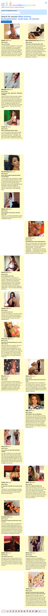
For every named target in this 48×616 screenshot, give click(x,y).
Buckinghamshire (9, 19)
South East (23, 19)
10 (36, 611)
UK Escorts (34, 19)
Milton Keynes (24, 16)
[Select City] (11, 12)
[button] (6, 22)
